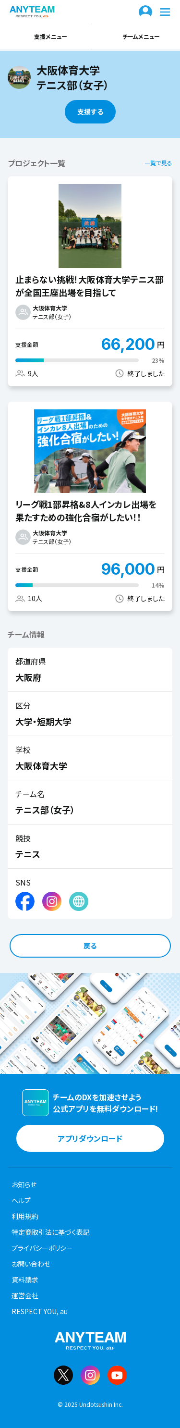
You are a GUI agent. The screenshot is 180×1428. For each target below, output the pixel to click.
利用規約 (25, 1216)
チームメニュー (135, 36)
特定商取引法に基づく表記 (51, 1232)
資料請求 (25, 1279)
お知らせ (24, 1184)
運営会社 (25, 1295)
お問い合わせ (31, 1263)
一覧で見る (158, 163)
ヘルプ (21, 1200)
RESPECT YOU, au (40, 1311)
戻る (90, 945)
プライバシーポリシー (42, 1248)
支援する (90, 111)
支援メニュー (45, 36)
